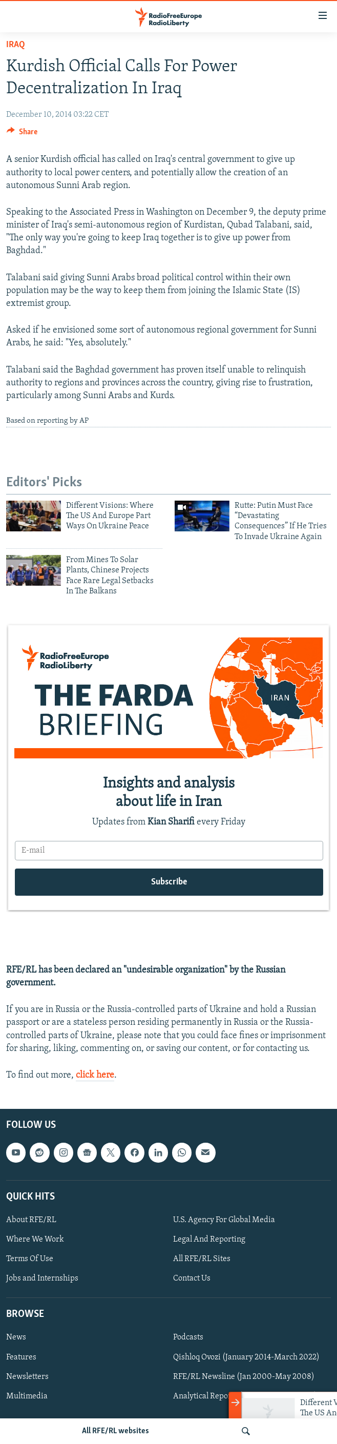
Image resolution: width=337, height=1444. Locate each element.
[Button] (22, 134)
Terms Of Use (29, 1259)
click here (95, 1075)
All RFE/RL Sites (201, 1259)
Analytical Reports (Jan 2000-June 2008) (245, 1396)
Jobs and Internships (42, 1278)
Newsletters (27, 1377)
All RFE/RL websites (115, 1431)
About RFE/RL (31, 1220)
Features (21, 1357)
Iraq (15, 45)
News (16, 1338)
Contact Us (191, 1278)
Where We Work (35, 1239)
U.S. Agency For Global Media (224, 1220)
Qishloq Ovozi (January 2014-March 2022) (246, 1357)
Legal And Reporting (209, 1239)
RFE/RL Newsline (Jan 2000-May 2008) (243, 1377)
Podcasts (188, 1338)
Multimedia (27, 1396)
